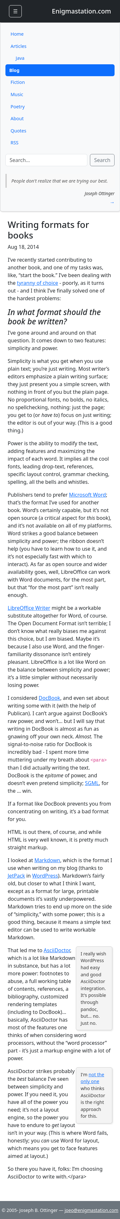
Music (17, 94)
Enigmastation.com (81, 11)
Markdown (47, 860)
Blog (14, 70)
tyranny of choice (37, 282)
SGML (92, 783)
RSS (15, 143)
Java (20, 58)
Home (17, 34)
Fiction (18, 82)
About (17, 118)
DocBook (49, 697)
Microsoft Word (87, 494)
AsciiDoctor (57, 950)
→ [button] (112, 202)
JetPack (16, 875)
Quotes (18, 131)
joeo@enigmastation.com (91, 1210)
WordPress (45, 875)
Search (102, 160)
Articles (19, 46)
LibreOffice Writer (29, 607)
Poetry (18, 107)
